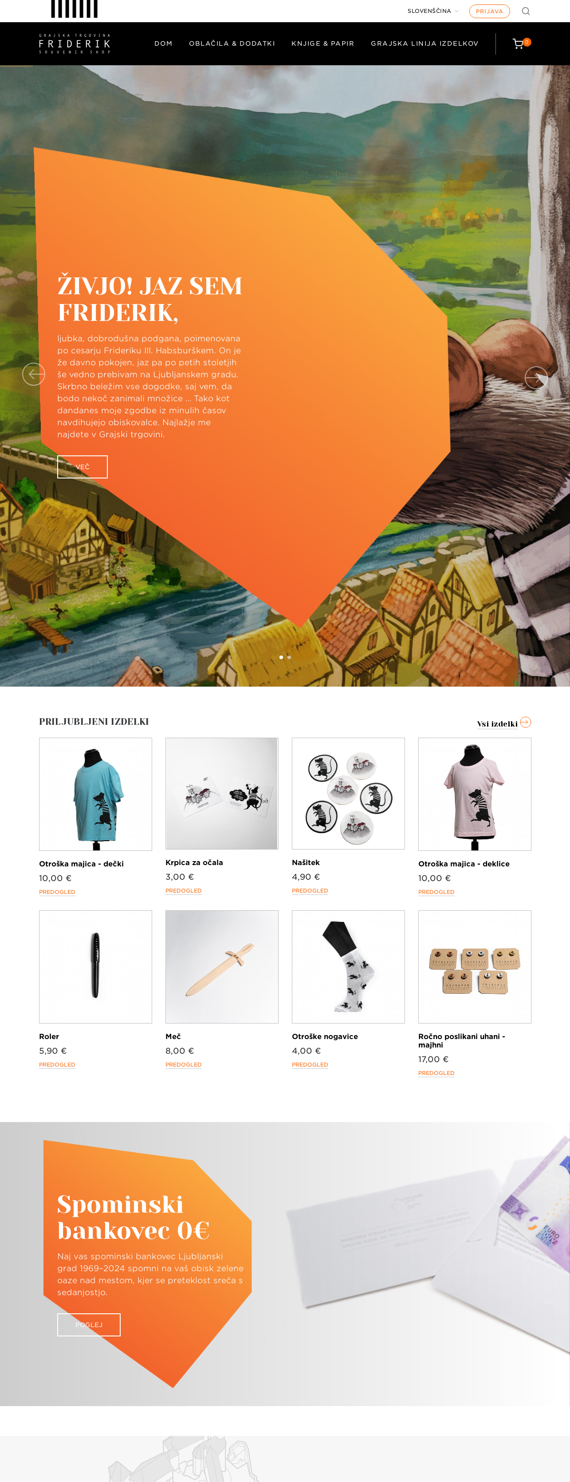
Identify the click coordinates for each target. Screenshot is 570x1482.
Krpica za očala (194, 862)
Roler (49, 1036)
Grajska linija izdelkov (425, 43)
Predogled (57, 892)
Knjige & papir (322, 43)
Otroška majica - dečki (81, 864)
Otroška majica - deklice (464, 864)
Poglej (88, 1324)
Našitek (306, 862)
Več (82, 466)
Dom (163, 43)
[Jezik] (433, 11)
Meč (173, 1036)
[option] (285, 375)
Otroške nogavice (325, 1036)
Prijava (489, 11)
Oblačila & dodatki (232, 43)
